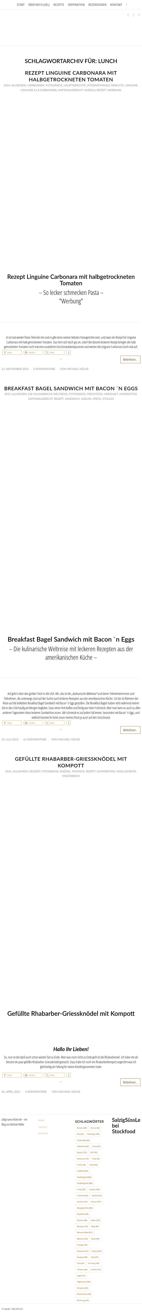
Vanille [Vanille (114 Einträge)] (96, 1269)
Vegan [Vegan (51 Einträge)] (81, 1275)
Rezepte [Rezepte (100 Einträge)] (82, 1257)
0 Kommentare (44, 369)
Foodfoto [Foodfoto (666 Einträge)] (82, 1170)
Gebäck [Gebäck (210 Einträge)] (97, 1195)
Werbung (114, 90)
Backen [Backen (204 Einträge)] (82, 1127)
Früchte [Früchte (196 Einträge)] (94, 1189)
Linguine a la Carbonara (39, 90)
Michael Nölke (78, 369)
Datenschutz (43, 1133)
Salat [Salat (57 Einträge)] (94, 1257)
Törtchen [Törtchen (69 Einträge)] (82, 1269)
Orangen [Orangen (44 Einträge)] (82, 1244)
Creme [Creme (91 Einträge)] (96, 1146)
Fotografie (54, 85)
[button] (12, 352)
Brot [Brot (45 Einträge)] (80, 1134)
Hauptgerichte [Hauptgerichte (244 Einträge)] (84, 1207)
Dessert (34, 771)
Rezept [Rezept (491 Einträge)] (97, 1251)
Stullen (108, 398)
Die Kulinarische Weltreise (47, 394)
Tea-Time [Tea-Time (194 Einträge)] (93, 1263)
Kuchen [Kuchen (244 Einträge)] (82, 1220)
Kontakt (41, 1120)
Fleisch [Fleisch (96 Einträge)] (81, 1164)
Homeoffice (128, 394)
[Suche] (125, 4)
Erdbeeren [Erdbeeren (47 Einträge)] (83, 1158)
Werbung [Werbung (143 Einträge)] (83, 1300)
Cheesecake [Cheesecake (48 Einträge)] (83, 1140)
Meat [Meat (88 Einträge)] (95, 1226)
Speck (97, 398)
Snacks (86, 398)
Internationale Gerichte (105, 85)
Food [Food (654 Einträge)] (93, 1164)
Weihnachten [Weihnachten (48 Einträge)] (84, 1294)
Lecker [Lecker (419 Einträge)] (95, 1220)
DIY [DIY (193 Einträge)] (93, 1152)
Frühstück (95, 394)
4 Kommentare (36, 1091)
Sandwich (72, 398)
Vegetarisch (71, 776)
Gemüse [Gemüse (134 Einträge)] (82, 1201)
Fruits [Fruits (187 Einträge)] (81, 1189)
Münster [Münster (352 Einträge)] (82, 1238)
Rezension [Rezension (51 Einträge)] (82, 1251)
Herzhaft (111, 394)
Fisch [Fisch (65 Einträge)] (96, 1158)
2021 (8, 771)
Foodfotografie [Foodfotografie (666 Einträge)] (85, 1183)
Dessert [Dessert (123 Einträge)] (82, 1152)
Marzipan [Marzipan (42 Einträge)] (82, 1226)
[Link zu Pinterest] (139, 15)
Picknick (78, 771)
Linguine (131, 85)
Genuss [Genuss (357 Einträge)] (96, 1201)
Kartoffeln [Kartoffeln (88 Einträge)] (82, 1214)
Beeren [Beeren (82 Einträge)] (94, 1127)
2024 (7, 85)
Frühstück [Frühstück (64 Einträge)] (82, 1195)
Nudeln (90, 90)
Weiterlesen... (130, 359)
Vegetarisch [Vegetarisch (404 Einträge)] (83, 1281)
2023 (7, 394)
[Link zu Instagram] (133, 15)
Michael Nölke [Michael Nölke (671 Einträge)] (84, 1232)
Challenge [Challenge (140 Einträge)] (93, 1134)
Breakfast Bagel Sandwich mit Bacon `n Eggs (71, 388)
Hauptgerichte (75, 85)
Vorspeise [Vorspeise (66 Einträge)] (82, 1288)
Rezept (101, 90)
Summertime (106, 771)
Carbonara (36, 85)
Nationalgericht (70, 90)
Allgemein (18, 85)
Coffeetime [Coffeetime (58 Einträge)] (83, 1146)
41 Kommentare (35, 739)
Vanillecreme (126, 771)
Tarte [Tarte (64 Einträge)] (80, 1263)
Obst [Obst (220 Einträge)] (95, 1238)
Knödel (65, 771)
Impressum (42, 1126)
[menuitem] (20, 4)
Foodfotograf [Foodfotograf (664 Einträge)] (84, 1177)
